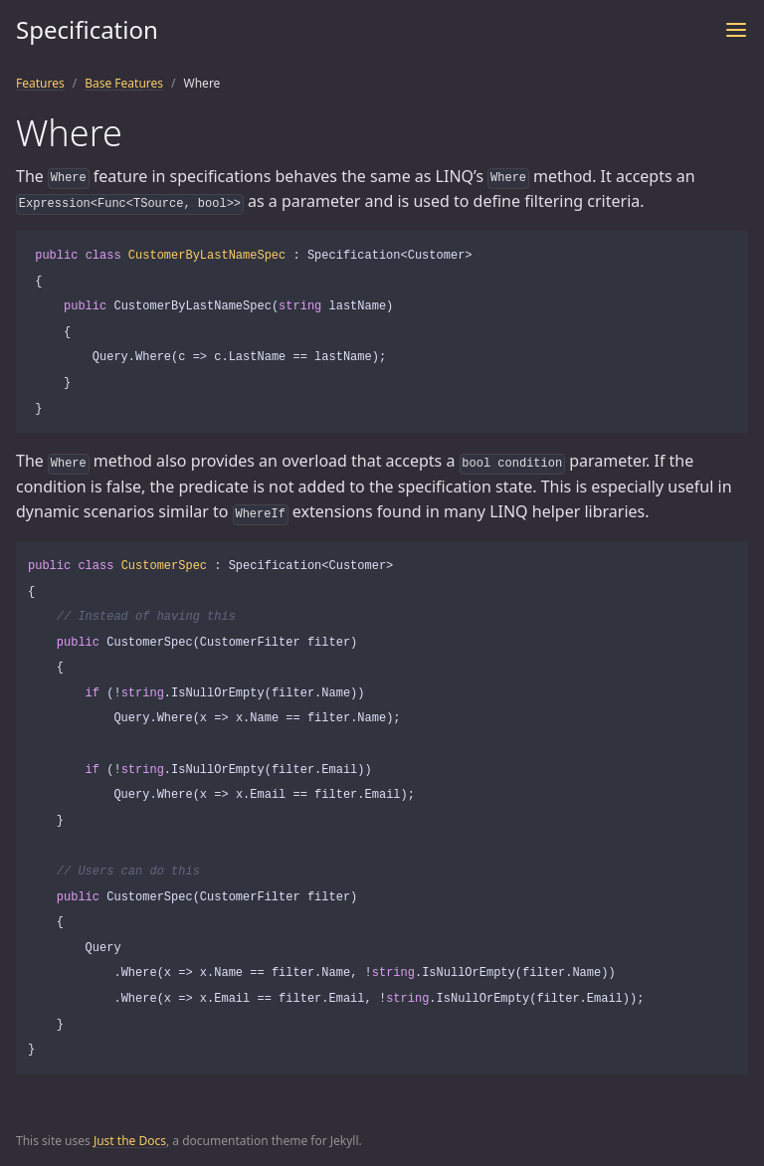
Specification (87, 29)
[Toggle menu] (736, 30)
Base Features (124, 83)
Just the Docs (130, 1140)
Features (40, 83)
